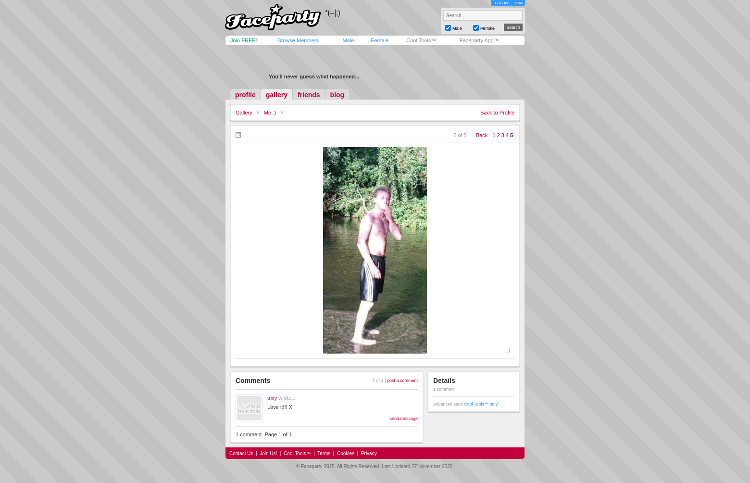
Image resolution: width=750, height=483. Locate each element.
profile (245, 95)
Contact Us (241, 453)
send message (403, 418)
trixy (272, 398)
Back (482, 135)
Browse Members (298, 40)
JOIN (518, 3)
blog (337, 95)
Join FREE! (243, 40)
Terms (323, 453)
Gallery (244, 112)
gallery (277, 95)
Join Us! (268, 453)
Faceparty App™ (479, 40)
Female (379, 40)
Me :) (270, 112)
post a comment (402, 380)
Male (348, 40)
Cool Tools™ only (481, 404)
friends (309, 95)
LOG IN (501, 3)
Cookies (345, 453)
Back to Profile (497, 112)
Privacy (369, 453)
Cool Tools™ (421, 40)
